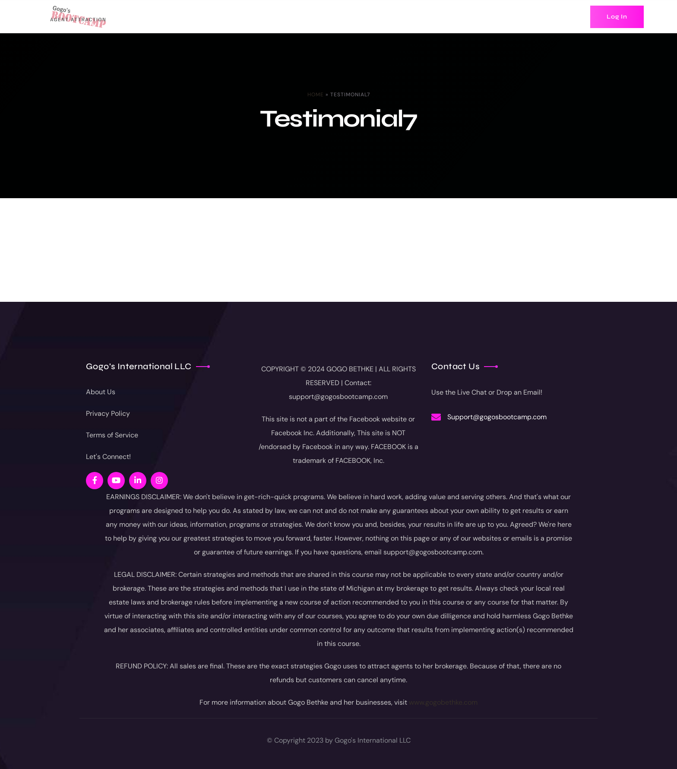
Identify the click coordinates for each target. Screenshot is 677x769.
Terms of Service (112, 435)
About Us (100, 391)
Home (315, 94)
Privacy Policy (108, 413)
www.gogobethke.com (443, 702)
